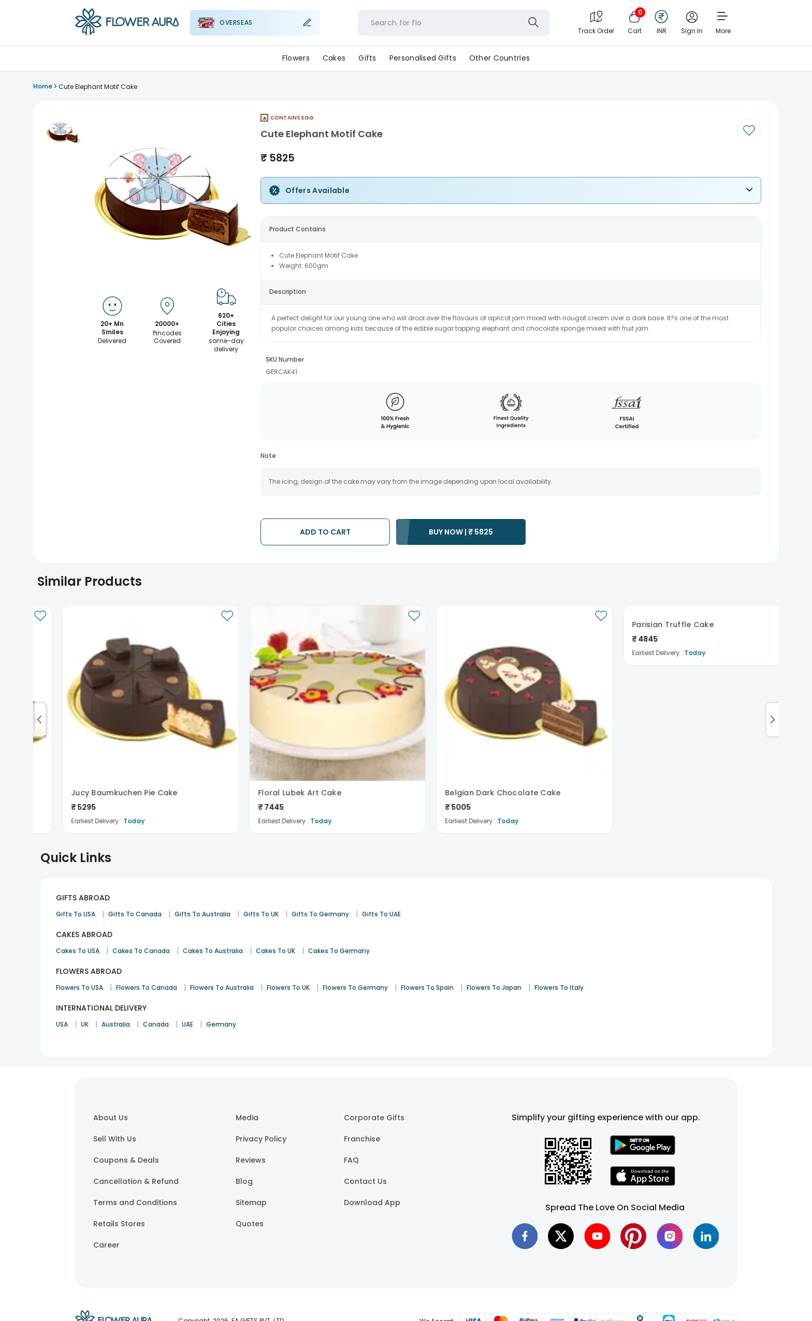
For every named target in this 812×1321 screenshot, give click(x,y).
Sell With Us (114, 1139)
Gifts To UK (261, 914)
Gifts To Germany (320, 914)
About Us (110, 1117)
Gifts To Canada (135, 914)
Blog (244, 1181)
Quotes (250, 1224)
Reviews (251, 1160)
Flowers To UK (288, 987)
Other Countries (499, 58)
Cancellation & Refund (136, 1181)
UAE (187, 1024)
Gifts (367, 58)
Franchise (362, 1139)
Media (247, 1117)
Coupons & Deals (126, 1160)
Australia (116, 1024)
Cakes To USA (77, 950)
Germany (221, 1024)
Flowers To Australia (222, 987)
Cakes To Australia (213, 950)
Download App (372, 1202)
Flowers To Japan (494, 987)
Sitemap (251, 1202)
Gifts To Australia (202, 914)
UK (85, 1024)
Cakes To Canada (141, 950)
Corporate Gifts (374, 1117)
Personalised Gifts (422, 58)
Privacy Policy (261, 1139)
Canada (156, 1024)
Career (106, 1245)
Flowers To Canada (146, 987)
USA (62, 1024)
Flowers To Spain (427, 987)
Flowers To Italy (559, 987)
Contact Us (365, 1181)
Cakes (334, 58)
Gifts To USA (75, 914)
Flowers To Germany (355, 987)
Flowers (296, 58)
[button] (63, 132)
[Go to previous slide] (39, 719)
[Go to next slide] (772, 719)
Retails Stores (119, 1224)
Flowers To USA (79, 987)
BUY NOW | (461, 532)
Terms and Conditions (135, 1202)
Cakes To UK (275, 950)
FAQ (351, 1160)
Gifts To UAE (381, 914)
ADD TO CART (325, 532)
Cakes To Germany (339, 950)
